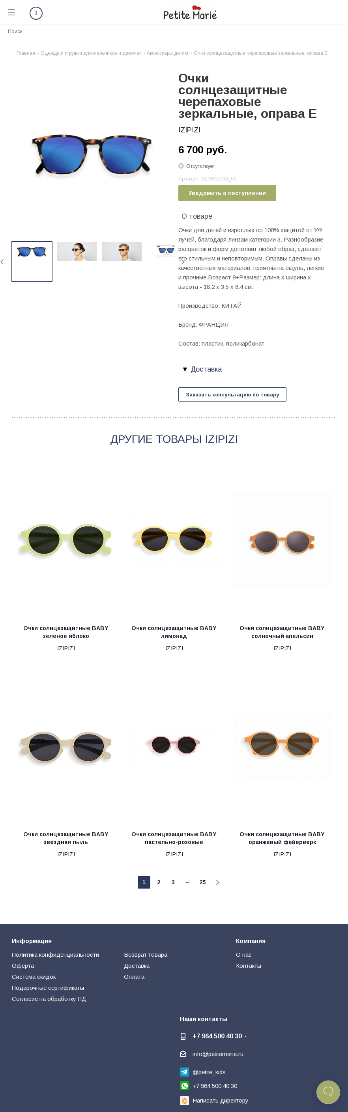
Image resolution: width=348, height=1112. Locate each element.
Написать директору (221, 1100)
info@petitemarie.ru (218, 1054)
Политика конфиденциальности (55, 954)
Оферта (23, 965)
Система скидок (34, 976)
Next (183, 262)
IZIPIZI (189, 130)
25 (202, 882)
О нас (244, 954)
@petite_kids (209, 1072)
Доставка (137, 965)
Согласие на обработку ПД (49, 998)
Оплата (134, 976)
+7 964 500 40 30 (217, 1035)
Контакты (248, 965)
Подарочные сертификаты (48, 987)
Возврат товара (145, 954)
